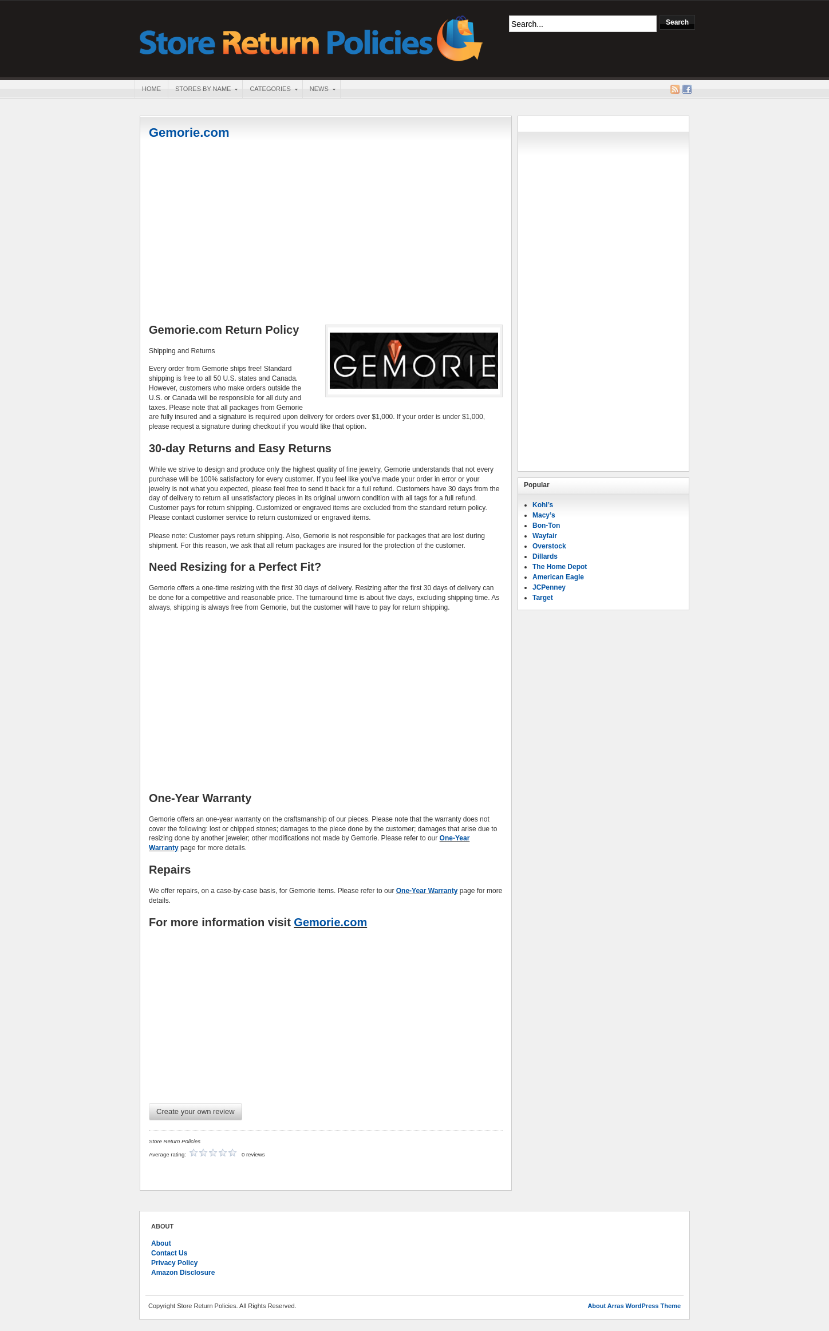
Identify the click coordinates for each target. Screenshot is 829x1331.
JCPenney (549, 587)
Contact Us (169, 1253)
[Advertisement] (326, 233)
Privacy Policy (174, 1263)
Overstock (549, 546)
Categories (269, 89)
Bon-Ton (546, 526)
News (318, 89)
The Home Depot (559, 567)
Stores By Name (203, 89)
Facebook (687, 89)
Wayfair (544, 536)
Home (151, 88)
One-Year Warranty (427, 891)
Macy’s (543, 515)
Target (542, 598)
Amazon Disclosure (183, 1273)
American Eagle (558, 577)
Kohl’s (542, 505)
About (161, 1243)
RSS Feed (675, 89)
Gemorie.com (189, 132)
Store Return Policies (311, 37)
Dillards (545, 556)
